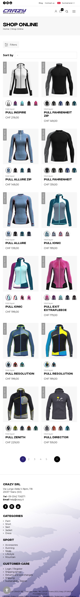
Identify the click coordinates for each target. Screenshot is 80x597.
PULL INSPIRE (15, 112)
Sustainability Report (16, 581)
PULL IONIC (52, 242)
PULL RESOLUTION (19, 373)
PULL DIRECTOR (56, 437)
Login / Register (13, 568)
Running (9, 548)
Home (6, 29)
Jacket (8, 530)
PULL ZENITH (15, 437)
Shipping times (13, 572)
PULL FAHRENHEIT (58, 179)
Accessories (11, 545)
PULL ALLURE (15, 242)
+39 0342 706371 (16, 496)
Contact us (49, 3)
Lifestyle (9, 554)
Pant (7, 521)
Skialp (8, 551)
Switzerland (67, 3)
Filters (13, 44)
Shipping (10, 578)
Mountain (10, 557)
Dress (8, 533)
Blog (41, 3)
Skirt (7, 527)
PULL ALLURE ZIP (18, 179)
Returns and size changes (19, 575)
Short (8, 524)
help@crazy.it (17, 499)
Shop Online (17, 29)
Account (55, 11)
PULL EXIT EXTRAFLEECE (55, 308)
